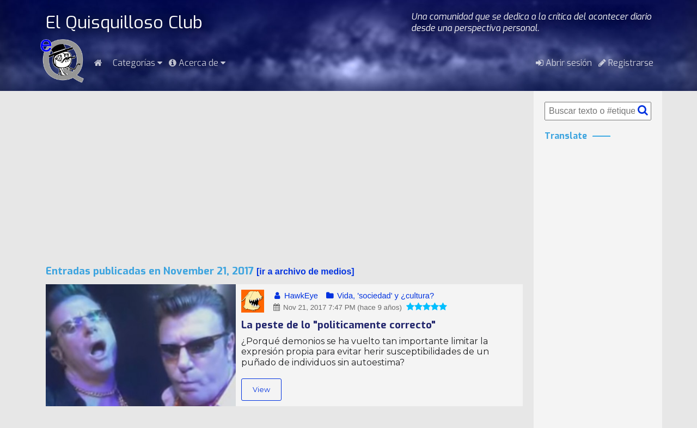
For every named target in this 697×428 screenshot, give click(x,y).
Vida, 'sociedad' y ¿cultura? (379, 295)
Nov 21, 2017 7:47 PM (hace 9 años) (337, 307)
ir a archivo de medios (305, 271)
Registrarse (625, 63)
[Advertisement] (284, 178)
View (261, 390)
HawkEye (295, 295)
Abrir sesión (564, 63)
